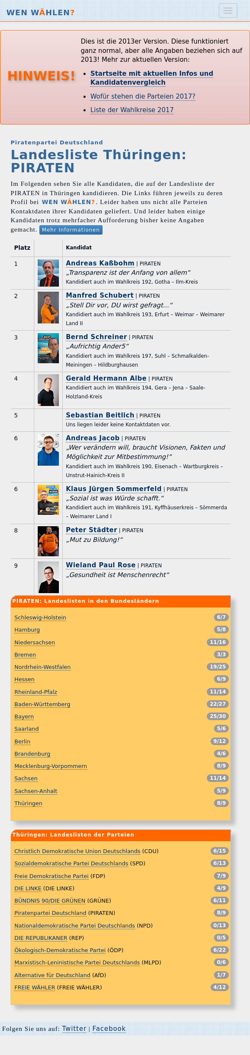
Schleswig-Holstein (40, 617)
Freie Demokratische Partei (51, 876)
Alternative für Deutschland (52, 975)
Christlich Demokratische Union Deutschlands (77, 851)
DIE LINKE (28, 888)
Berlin (22, 741)
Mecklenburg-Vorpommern (50, 766)
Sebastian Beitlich (100, 415)
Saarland (26, 729)
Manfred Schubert (99, 295)
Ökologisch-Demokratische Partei (60, 950)
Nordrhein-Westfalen (42, 667)
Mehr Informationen (71, 230)
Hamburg (27, 630)
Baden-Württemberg (42, 704)
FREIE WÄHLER (34, 987)
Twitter (74, 1029)
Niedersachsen (34, 642)
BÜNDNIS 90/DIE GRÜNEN (50, 901)
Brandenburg (32, 754)
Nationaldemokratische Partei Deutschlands (74, 925)
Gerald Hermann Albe (106, 378)
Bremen (25, 655)
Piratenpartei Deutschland (50, 913)
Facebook (109, 1029)
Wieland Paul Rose (101, 565)
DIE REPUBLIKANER (40, 938)
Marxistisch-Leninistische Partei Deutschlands (77, 962)
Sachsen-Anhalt (35, 791)
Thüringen (28, 803)
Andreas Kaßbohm (100, 263)
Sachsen (26, 778)
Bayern (24, 716)
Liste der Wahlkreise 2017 (132, 110)
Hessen (24, 679)
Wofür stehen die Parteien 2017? (142, 96)
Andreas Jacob (92, 438)
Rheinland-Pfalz (35, 692)
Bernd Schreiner (96, 337)
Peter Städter (91, 530)
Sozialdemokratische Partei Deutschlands (71, 863)
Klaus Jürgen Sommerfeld (113, 489)
